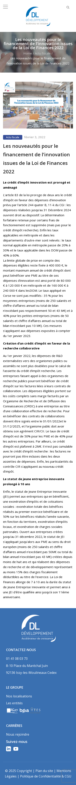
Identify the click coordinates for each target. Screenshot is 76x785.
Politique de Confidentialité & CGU (45, 776)
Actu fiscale (43, 53)
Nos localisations (19, 696)
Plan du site (44, 771)
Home (27, 53)
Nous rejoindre (17, 734)
